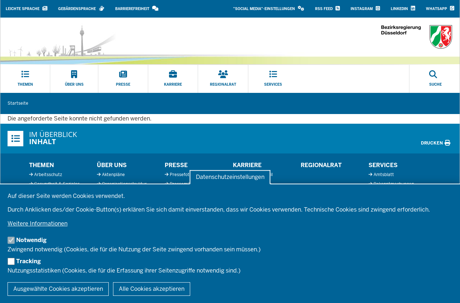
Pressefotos (182, 174)
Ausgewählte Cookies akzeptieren (58, 289)
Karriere (247, 165)
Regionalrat (321, 165)
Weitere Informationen (37, 223)
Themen (41, 165)
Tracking (28, 261)
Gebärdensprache (81, 8)
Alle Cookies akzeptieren (151, 289)
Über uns (112, 165)
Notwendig (31, 240)
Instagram (365, 8)
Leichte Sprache (26, 8)
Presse (176, 165)
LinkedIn (403, 8)
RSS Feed (327, 8)
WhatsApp (440, 8)
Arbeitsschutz (48, 174)
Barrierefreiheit (137, 8)
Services (383, 165)
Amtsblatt (384, 174)
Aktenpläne (113, 174)
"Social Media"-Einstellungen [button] (268, 8)
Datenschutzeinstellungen (230, 177)
